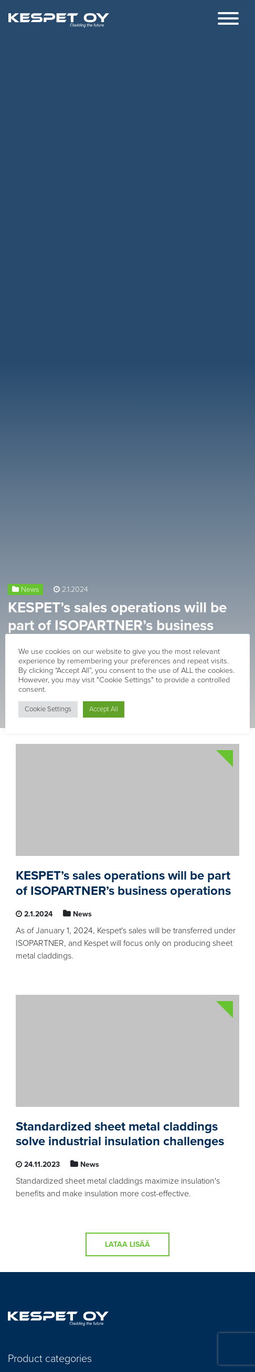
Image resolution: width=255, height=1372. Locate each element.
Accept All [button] (103, 709)
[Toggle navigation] (228, 20)
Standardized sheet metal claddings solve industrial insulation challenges (120, 1134)
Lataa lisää (127, 1244)
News (30, 589)
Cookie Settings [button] (48, 709)
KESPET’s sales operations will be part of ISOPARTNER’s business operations (117, 625)
